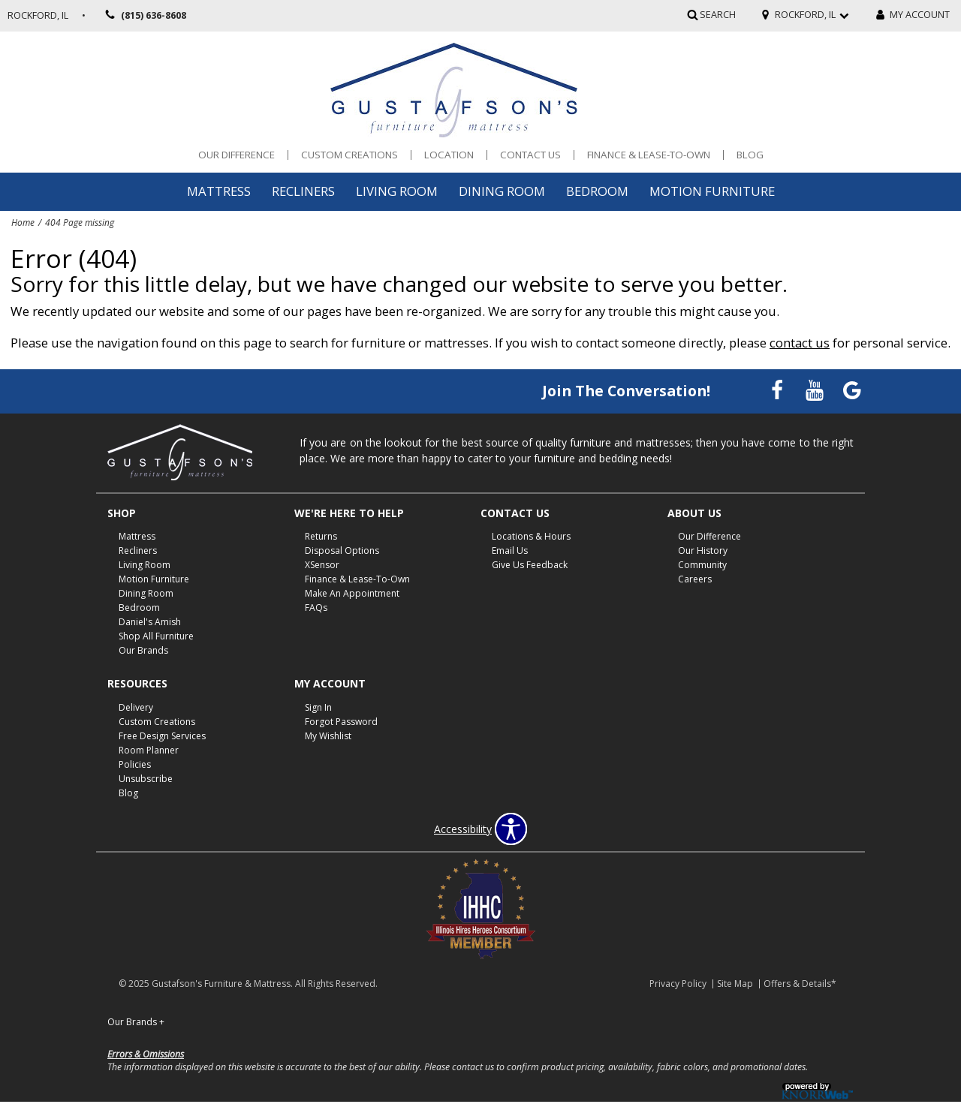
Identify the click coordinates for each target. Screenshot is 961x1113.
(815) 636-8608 (143, 15)
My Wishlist (328, 735)
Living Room (397, 191)
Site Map (735, 983)
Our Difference (236, 155)
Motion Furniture (712, 191)
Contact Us (530, 155)
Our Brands (143, 650)
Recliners (303, 191)
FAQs (316, 607)
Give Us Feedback (530, 564)
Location (449, 155)
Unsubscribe (146, 778)
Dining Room (502, 191)
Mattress (219, 191)
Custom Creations (349, 155)
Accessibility (463, 829)
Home (23, 222)
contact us (800, 342)
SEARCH (718, 14)
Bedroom (597, 191)
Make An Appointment (352, 593)
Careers (695, 579)
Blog (750, 155)
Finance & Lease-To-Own (648, 155)
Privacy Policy (677, 983)
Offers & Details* (800, 983)
